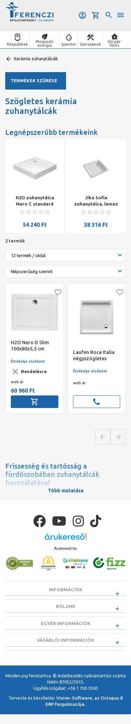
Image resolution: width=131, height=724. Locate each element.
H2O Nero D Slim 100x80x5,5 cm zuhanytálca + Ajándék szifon (30, 346)
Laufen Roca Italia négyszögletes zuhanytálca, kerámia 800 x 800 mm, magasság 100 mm (94, 355)
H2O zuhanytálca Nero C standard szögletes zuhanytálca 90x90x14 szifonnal (34, 201)
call (96, 402)
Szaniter (68, 44)
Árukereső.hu (65, 548)
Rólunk (65, 608)
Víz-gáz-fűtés (114, 43)
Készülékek (17, 44)
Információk (65, 589)
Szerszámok (90, 44)
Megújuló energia (44, 43)
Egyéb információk (65, 627)
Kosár (96, 15)
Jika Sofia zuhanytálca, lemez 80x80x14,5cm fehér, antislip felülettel (96, 201)
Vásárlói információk (65, 647)
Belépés (82, 15)
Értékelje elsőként (28, 361)
